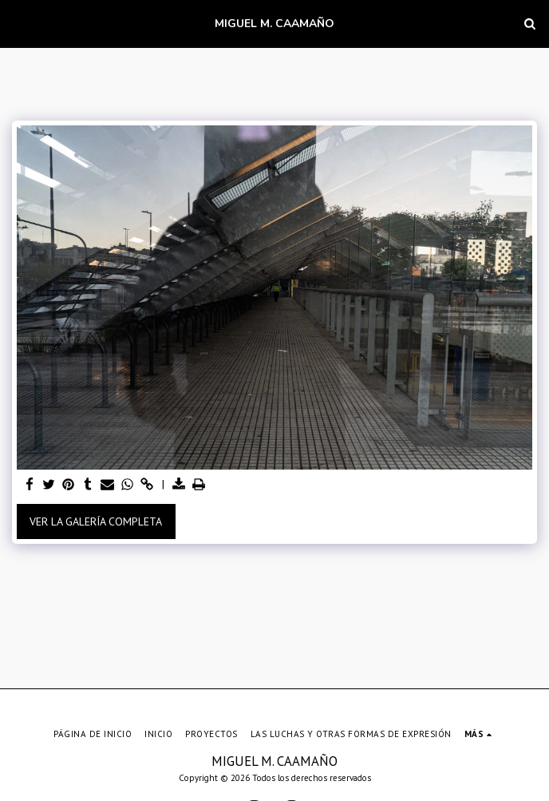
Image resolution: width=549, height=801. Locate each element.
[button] (17, 23)
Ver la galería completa (96, 521)
